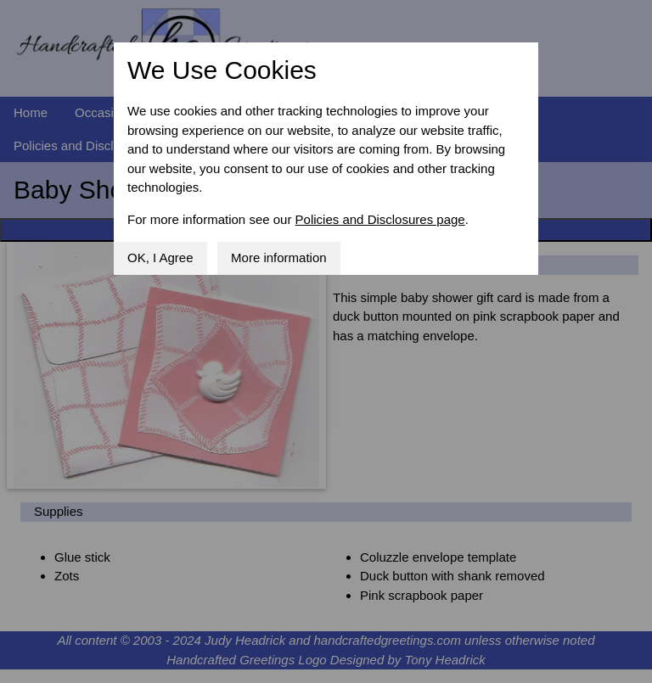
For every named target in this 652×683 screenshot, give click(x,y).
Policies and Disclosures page (380, 219)
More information (279, 257)
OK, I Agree (160, 257)
